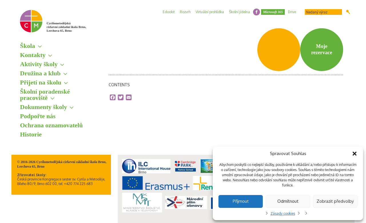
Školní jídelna (239, 12)
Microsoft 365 (273, 12)
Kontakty (32, 55)
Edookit (169, 12)
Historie (31, 134)
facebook (256, 12)
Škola (27, 45)
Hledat (348, 12)
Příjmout (241, 201)
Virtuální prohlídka (210, 12)
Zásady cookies (282, 213)
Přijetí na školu (40, 82)
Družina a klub (40, 73)
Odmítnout (288, 201)
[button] (354, 153)
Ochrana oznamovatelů (51, 125)
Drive (292, 12)
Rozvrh (185, 12)
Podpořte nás (37, 116)
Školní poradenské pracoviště (45, 94)
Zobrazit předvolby (335, 201)
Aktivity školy (38, 64)
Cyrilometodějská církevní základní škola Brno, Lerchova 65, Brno (66, 26)
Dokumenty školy (43, 107)
